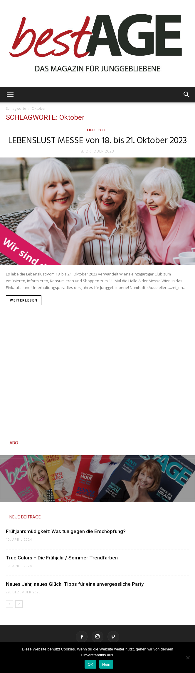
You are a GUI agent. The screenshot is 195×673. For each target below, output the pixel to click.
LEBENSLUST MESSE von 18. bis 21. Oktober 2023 (97, 141)
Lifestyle (96, 130)
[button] (187, 94)
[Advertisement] (97, 374)
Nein (106, 664)
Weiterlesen (24, 300)
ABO (13, 443)
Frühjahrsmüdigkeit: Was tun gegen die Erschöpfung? (66, 531)
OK (90, 664)
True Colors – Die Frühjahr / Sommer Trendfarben (62, 558)
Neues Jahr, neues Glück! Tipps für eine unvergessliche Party (75, 584)
